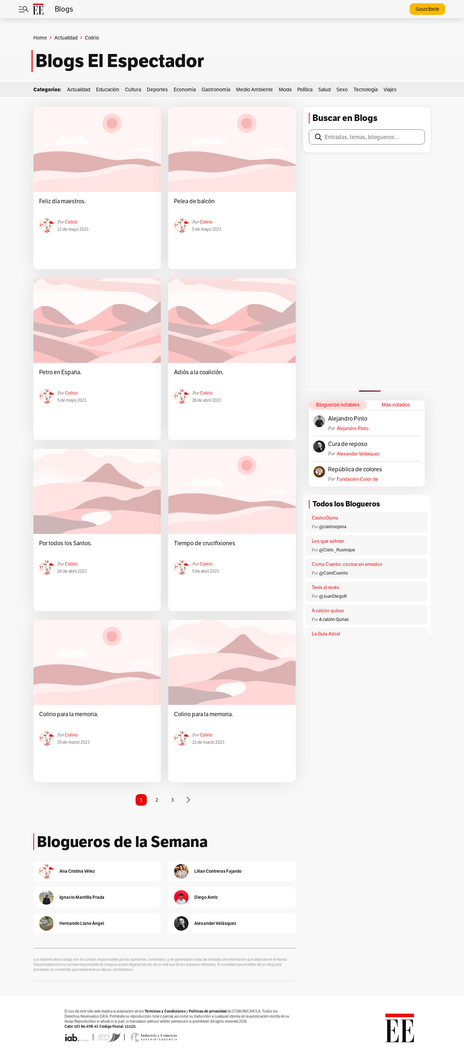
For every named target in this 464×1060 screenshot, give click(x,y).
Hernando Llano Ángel (81, 923)
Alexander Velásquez (358, 454)
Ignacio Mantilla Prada (81, 897)
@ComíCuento (333, 573)
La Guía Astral (326, 634)
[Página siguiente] (188, 800)
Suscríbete (427, 9)
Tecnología (365, 89)
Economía (185, 89)
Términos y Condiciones (165, 1011)
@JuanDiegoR (333, 596)
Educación (107, 89)
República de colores (355, 469)
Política (304, 89)
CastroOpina (325, 518)
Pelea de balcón (194, 201)
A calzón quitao (328, 611)
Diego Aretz (206, 897)
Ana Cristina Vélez (77, 871)
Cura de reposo (347, 444)
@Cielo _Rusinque (337, 549)
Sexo (342, 89)
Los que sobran (328, 541)
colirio (71, 222)
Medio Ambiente (254, 89)
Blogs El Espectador (120, 61)
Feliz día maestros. (62, 201)
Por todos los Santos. (65, 543)
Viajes (390, 89)
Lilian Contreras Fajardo (217, 871)
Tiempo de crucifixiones (204, 543)
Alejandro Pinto (347, 418)
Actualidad (66, 37)
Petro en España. (60, 372)
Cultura (133, 89)
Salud (324, 89)
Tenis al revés (325, 587)
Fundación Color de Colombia (357, 479)
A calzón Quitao (334, 619)
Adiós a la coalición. (199, 372)
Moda (285, 89)
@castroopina (332, 526)
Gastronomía (216, 89)
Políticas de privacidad (208, 1011)
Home (40, 37)
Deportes (157, 89)
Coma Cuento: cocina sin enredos (347, 564)
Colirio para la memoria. (68, 714)
